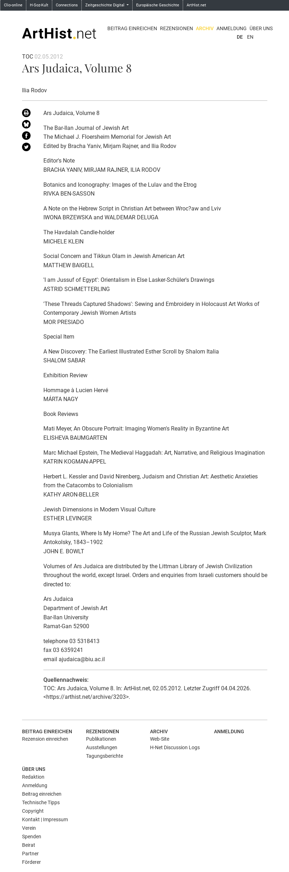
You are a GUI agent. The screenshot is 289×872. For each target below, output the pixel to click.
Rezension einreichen (45, 739)
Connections (67, 5)
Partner (30, 853)
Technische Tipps (41, 802)
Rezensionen (176, 28)
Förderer (31, 862)
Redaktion (33, 777)
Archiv (205, 28)
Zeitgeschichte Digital (105, 5)
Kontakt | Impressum (45, 819)
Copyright (33, 811)
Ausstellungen (101, 747)
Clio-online (13, 5)
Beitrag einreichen (132, 28)
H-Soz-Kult (39, 5)
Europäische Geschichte (157, 5)
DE (240, 37)
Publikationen (101, 739)
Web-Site (159, 739)
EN (250, 37)
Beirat (28, 845)
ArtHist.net (196, 5)
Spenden (31, 836)
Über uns (261, 28)
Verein (29, 828)
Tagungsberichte (104, 756)
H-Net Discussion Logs (175, 747)
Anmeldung (231, 28)
